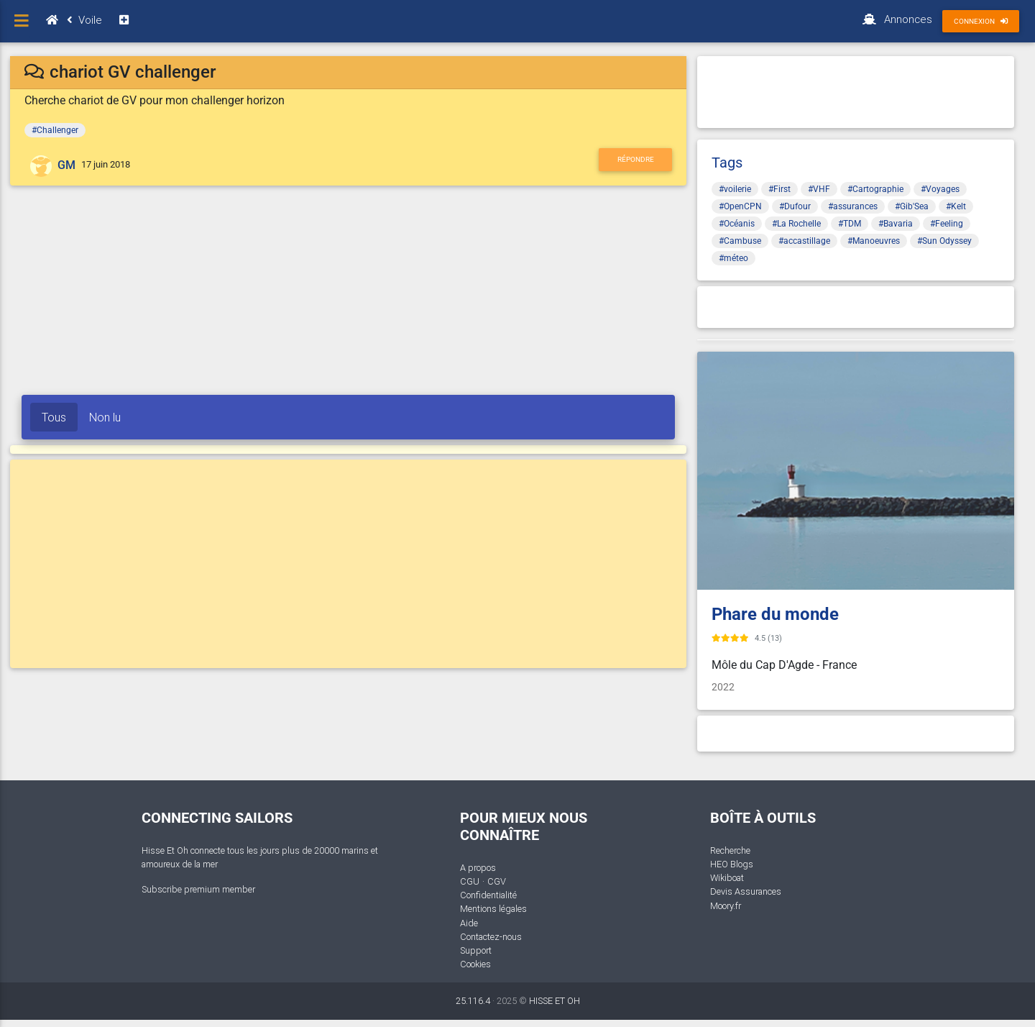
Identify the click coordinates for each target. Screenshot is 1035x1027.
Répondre (635, 159)
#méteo (733, 258)
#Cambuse (740, 241)
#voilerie (735, 189)
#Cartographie (875, 189)
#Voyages (940, 189)
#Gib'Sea (912, 206)
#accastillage (804, 241)
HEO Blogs (731, 864)
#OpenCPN (740, 206)
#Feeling (946, 224)
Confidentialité (488, 895)
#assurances (853, 206)
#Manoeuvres (873, 241)
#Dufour (795, 206)
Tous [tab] (54, 417)
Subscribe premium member (198, 889)
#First (779, 189)
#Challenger (55, 130)
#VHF (819, 189)
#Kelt (956, 206)
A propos (478, 868)
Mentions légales (493, 909)
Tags (727, 162)
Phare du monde (775, 614)
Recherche (730, 850)
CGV (496, 881)
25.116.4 (473, 1001)
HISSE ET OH (554, 1001)
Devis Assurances (745, 891)
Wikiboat (727, 878)
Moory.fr (725, 906)
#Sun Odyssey (944, 241)
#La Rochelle (796, 224)
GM (66, 165)
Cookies (475, 964)
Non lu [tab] (105, 417)
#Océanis (737, 224)
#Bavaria (895, 224)
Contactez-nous (491, 937)
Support (476, 950)
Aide (469, 923)
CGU (469, 881)
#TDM (849, 224)
